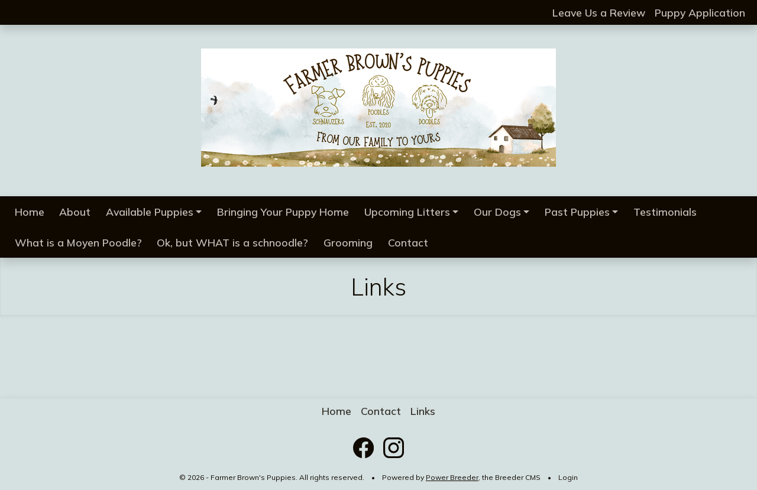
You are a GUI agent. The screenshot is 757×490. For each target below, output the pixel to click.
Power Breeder (452, 477)
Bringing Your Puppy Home (283, 211)
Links (422, 410)
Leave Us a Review (598, 12)
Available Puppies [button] (149, 211)
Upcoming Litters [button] (407, 211)
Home (29, 211)
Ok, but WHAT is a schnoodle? (232, 242)
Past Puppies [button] (577, 211)
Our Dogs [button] (497, 211)
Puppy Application (700, 12)
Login (568, 477)
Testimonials (665, 211)
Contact (408, 242)
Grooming (348, 242)
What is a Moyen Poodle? (78, 242)
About (74, 211)
